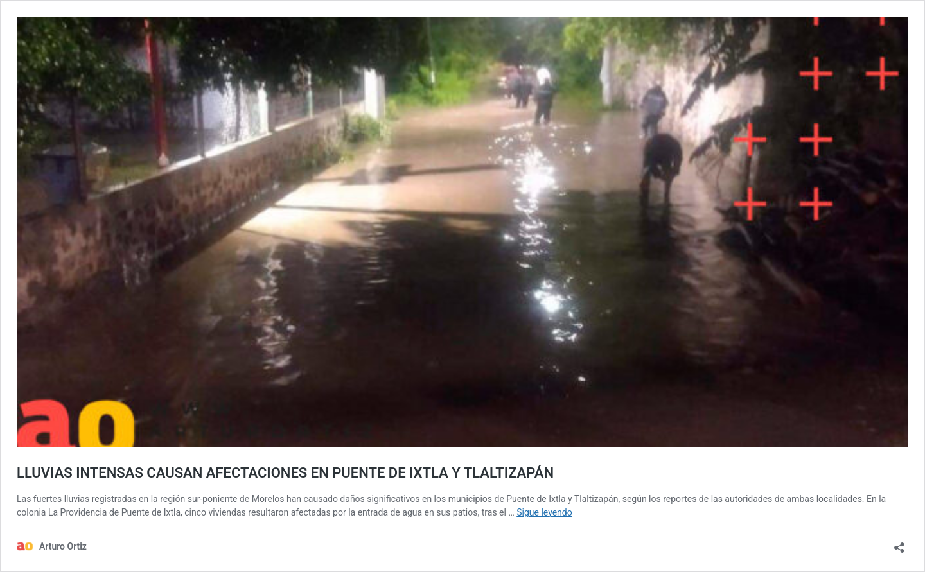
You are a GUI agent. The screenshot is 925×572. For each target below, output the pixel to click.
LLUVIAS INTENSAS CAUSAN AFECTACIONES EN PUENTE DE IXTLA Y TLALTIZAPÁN (285, 473)
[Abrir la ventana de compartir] (899, 543)
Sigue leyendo (544, 512)
